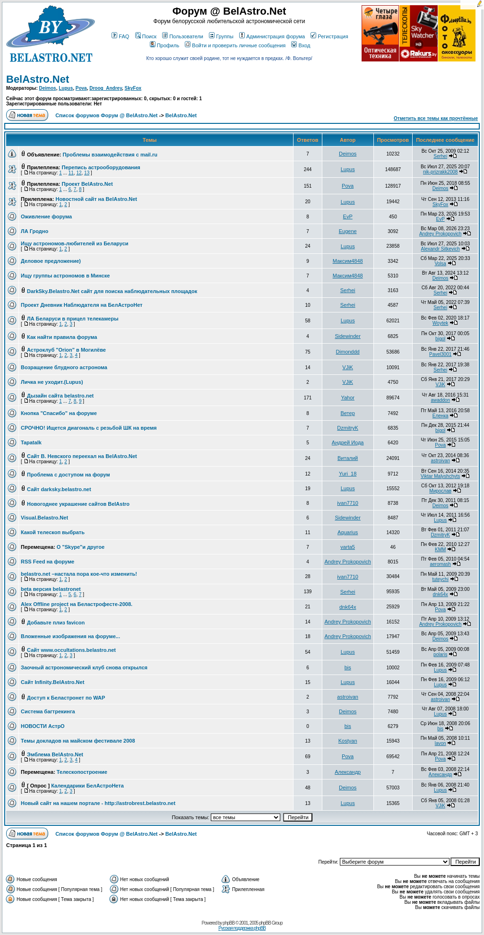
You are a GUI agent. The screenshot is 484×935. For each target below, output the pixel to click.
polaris (440, 654)
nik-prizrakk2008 (440, 171)
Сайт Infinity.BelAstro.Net (52, 682)
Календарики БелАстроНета (87, 785)
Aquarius (347, 532)
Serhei (440, 156)
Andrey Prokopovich (440, 233)
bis (348, 667)
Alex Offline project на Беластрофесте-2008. (76, 604)
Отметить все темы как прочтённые (436, 118)
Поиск (145, 36)
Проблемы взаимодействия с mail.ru (110, 154)
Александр (348, 772)
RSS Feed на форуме (47, 561)
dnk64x (440, 594)
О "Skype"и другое (80, 547)
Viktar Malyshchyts (440, 476)
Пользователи (182, 36)
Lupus (66, 88)
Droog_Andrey (105, 88)
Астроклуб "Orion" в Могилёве (66, 350)
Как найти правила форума (62, 337)
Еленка (440, 415)
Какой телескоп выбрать (53, 532)
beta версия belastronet (51, 589)
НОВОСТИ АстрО (43, 726)
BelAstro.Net (37, 79)
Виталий (347, 458)
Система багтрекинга (48, 711)
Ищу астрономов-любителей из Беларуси (75, 243)
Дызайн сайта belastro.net (60, 395)
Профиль (165, 45)
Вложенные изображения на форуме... (70, 636)
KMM (440, 549)
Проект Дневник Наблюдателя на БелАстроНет (82, 305)
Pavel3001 (440, 354)
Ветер (348, 413)
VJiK (347, 367)
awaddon (440, 400)
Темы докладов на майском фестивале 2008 (78, 741)
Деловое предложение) (51, 261)
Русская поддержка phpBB (242, 928)
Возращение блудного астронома (64, 367)
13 (86, 172)
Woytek (440, 323)
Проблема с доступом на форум (68, 474)
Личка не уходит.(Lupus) (52, 382)
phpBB (228, 923)
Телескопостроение (82, 772)
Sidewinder (347, 336)
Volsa (440, 263)
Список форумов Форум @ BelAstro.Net (106, 115)
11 (71, 172)
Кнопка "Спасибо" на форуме (59, 413)
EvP (348, 216)
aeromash (440, 564)
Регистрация (329, 36)
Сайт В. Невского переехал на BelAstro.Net (82, 456)
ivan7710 (347, 503)
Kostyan (347, 741)
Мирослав (440, 490)
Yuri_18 (347, 473)
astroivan (440, 460)
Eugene (348, 231)
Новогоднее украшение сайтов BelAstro (78, 504)
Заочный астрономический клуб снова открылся (84, 667)
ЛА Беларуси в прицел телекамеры (73, 318)
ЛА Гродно (34, 231)
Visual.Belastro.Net (44, 517)
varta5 (347, 547)
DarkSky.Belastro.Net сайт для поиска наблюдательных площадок (112, 291)
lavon (440, 743)
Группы (221, 36)
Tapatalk (31, 442)
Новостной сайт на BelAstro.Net (96, 199)
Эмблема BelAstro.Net (55, 754)
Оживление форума (46, 216)
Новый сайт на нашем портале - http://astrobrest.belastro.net (98, 803)
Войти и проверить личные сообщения (235, 45)
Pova (81, 88)
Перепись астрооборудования (101, 167)
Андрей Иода (348, 442)
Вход (300, 45)
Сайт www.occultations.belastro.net (71, 650)
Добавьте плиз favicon (56, 622)
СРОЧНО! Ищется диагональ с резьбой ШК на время (88, 428)
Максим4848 (348, 261)
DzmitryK (347, 428)
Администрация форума (272, 36)
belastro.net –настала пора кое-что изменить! (79, 574)
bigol (440, 338)
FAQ (120, 36)
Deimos (47, 88)
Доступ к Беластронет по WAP (66, 698)
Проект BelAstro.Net (87, 184)
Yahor (347, 397)
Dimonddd (348, 352)
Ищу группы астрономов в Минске (65, 275)
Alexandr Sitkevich (440, 248)
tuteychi (440, 579)
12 (78, 172)
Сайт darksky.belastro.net (59, 489)
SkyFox (133, 88)
